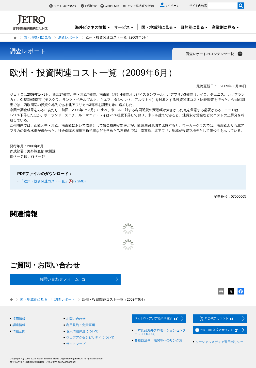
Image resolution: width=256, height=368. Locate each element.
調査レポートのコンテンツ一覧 (214, 54)
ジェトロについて (65, 6)
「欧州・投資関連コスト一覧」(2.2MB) (53, 181)
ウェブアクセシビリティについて (90, 337)
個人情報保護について (82, 331)
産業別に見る (225, 27)
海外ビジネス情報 (92, 27)
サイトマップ (75, 344)
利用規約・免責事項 (80, 325)
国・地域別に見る (159, 27)
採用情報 (19, 319)
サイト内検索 (198, 5)
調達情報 (19, 325)
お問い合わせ (75, 319)
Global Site (112, 6)
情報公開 (19, 331)
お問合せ (91, 6)
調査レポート (68, 37)
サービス (124, 27)
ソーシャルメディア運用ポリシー (219, 342)
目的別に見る (194, 27)
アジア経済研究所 (141, 6)
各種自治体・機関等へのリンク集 (158, 340)
